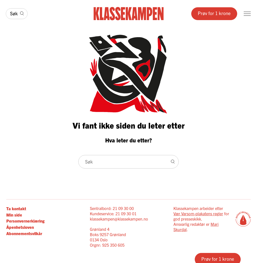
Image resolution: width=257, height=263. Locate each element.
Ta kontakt (16, 208)
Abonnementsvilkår (24, 233)
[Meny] (247, 13)
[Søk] (17, 13)
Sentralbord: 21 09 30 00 (112, 208)
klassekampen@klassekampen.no (119, 218)
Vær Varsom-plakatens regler (198, 213)
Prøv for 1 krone (214, 13)
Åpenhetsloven (20, 227)
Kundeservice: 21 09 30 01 (113, 213)
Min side (14, 214)
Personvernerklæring (25, 220)
